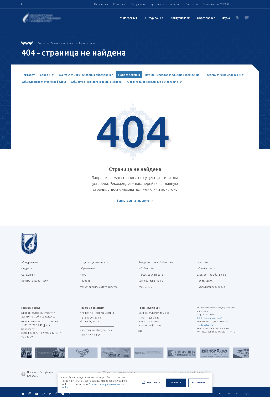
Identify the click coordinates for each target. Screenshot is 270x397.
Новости (85, 279)
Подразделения (87, 43)
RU (220, 390)
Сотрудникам (138, 4)
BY (228, 390)
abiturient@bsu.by (90, 318)
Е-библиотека (147, 268)
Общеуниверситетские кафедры (44, 81)
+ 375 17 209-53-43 (148, 318)
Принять (176, 382)
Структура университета (62, 43)
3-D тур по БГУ (154, 17)
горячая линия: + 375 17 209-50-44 (40, 318)
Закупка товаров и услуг (35, 279)
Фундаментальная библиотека (157, 262)
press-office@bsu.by (149, 322)
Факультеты (101, 4)
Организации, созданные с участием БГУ (154, 81)
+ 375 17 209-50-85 (90, 314)
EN (237, 390)
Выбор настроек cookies (211, 284)
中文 (246, 390)
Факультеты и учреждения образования (86, 74)
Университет (128, 17)
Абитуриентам (180, 17)
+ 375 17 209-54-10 (148, 314)
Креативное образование (165, 4)
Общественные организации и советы (96, 81)
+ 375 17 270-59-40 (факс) (35, 322)
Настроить (151, 383)
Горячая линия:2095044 (216, 4)
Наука (226, 17)
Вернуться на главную (133, 200)
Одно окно (191, 4)
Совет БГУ (47, 74)
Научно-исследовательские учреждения (172, 74)
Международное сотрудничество (99, 286)
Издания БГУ (145, 284)
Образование (206, 17)
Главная (41, 43)
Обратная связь (206, 268)
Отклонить (198, 382)
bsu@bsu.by (28, 326)
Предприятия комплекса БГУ (224, 74)
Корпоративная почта (152, 279)
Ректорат (28, 74)
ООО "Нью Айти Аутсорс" (209, 315)
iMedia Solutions (205, 322)
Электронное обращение (211, 273)
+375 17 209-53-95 (90, 332)
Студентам (119, 4)
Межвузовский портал (152, 273)
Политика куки (205, 279)
